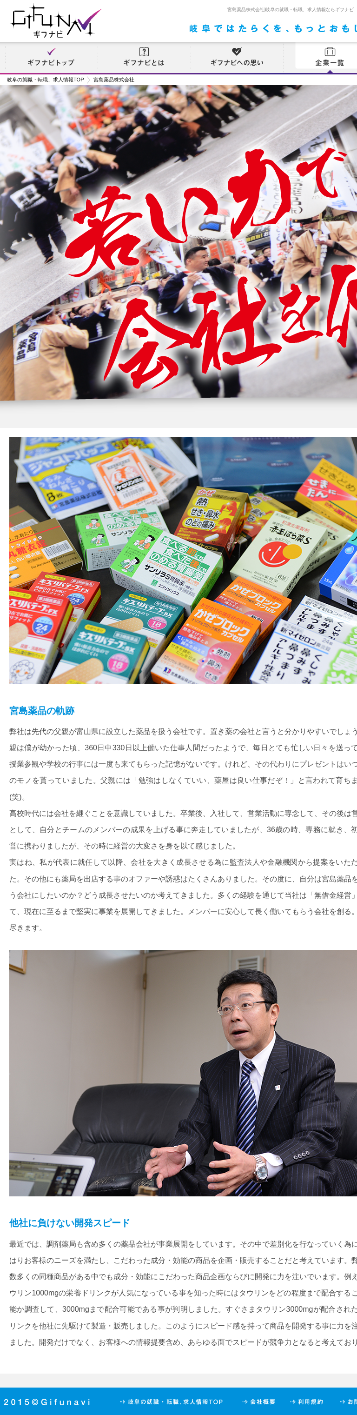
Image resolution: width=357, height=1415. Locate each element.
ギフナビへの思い (237, 58)
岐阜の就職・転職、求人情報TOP (45, 79)
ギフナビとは (144, 58)
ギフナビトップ (51, 58)
